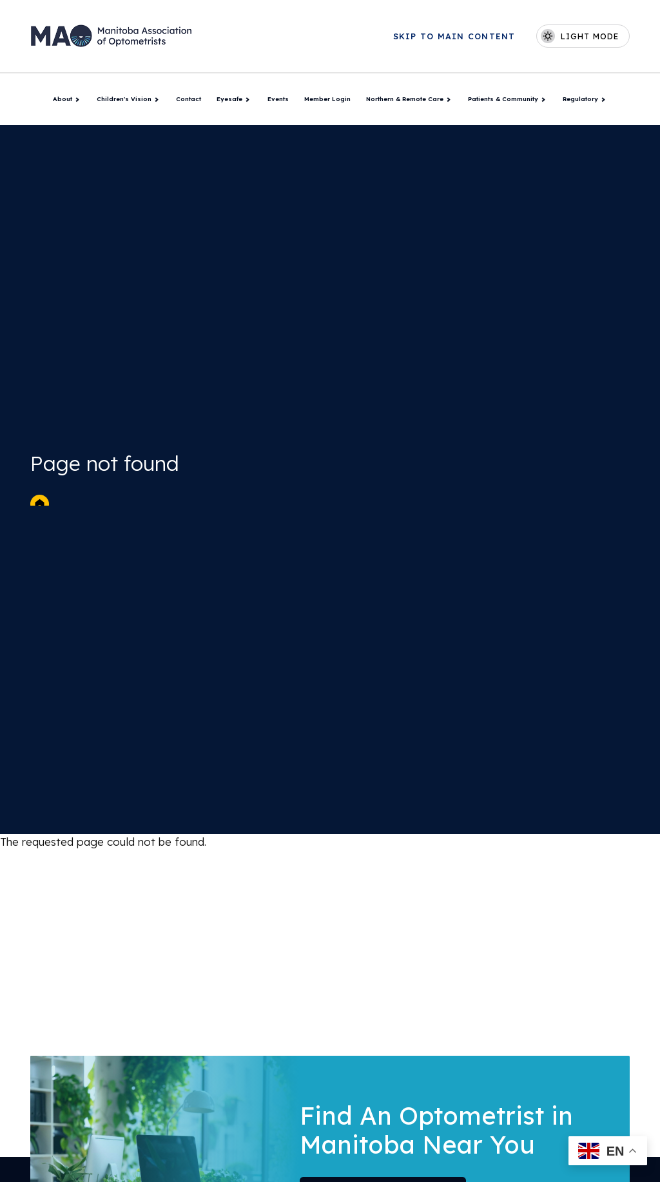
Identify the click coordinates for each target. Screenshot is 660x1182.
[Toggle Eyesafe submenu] (246, 99)
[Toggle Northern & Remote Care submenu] (447, 99)
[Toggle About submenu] (76, 99)
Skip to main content (454, 36)
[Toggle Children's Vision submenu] (155, 99)
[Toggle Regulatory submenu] (602, 99)
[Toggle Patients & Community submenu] (542, 99)
